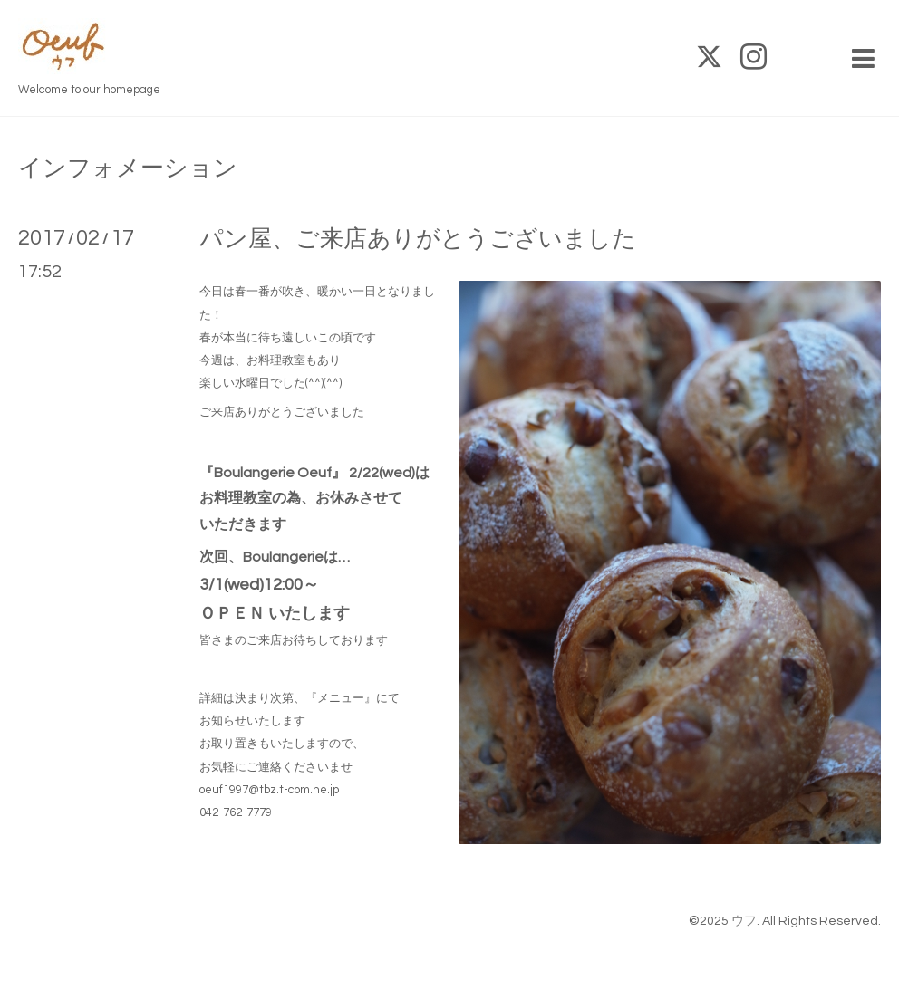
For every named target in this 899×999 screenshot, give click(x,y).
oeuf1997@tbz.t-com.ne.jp (269, 789)
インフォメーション (127, 168)
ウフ (744, 921)
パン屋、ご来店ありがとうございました (417, 239)
